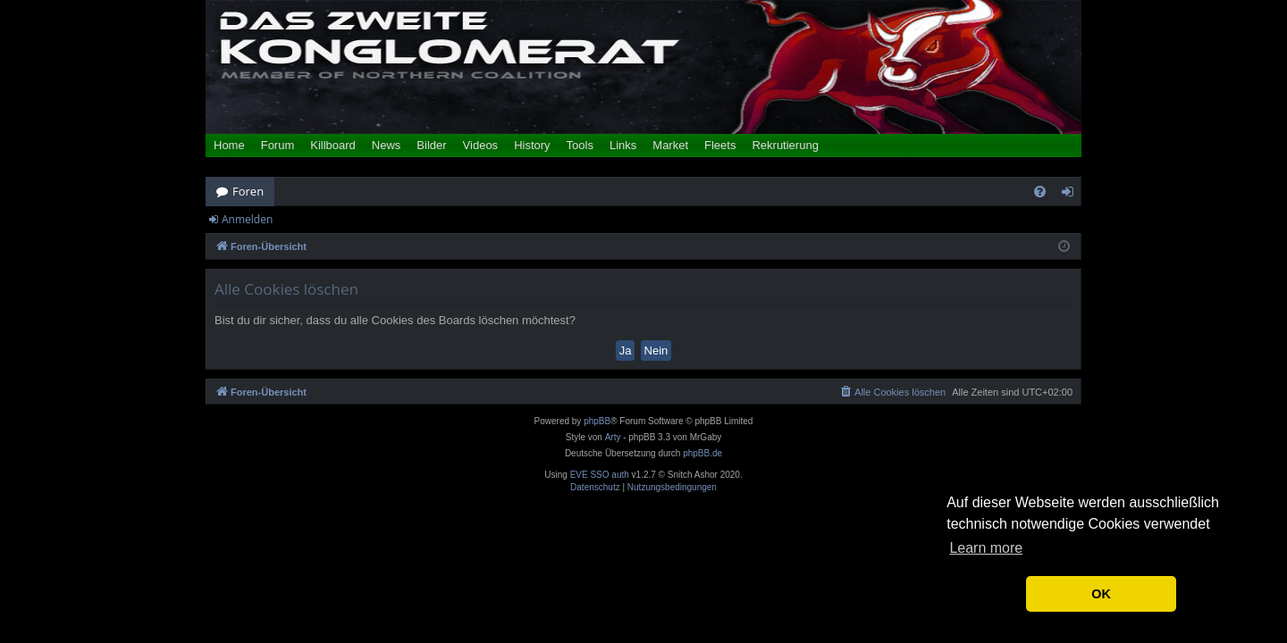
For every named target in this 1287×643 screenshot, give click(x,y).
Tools (580, 145)
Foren (248, 191)
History (532, 145)
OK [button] (1101, 594)
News (386, 145)
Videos (481, 145)
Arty (613, 437)
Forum (278, 145)
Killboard (333, 145)
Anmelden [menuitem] (1072, 194)
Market (670, 145)
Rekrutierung (785, 145)
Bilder (431, 145)
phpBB (597, 421)
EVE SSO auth (599, 475)
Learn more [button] (985, 547)
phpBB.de (702, 453)
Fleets (720, 145)
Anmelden (247, 219)
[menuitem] (1040, 191)
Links (623, 145)
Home (229, 145)
